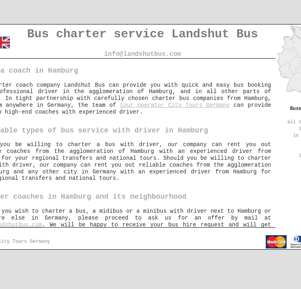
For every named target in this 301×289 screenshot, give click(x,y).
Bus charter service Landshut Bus (142, 34)
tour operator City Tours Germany (175, 105)
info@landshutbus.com (142, 54)
